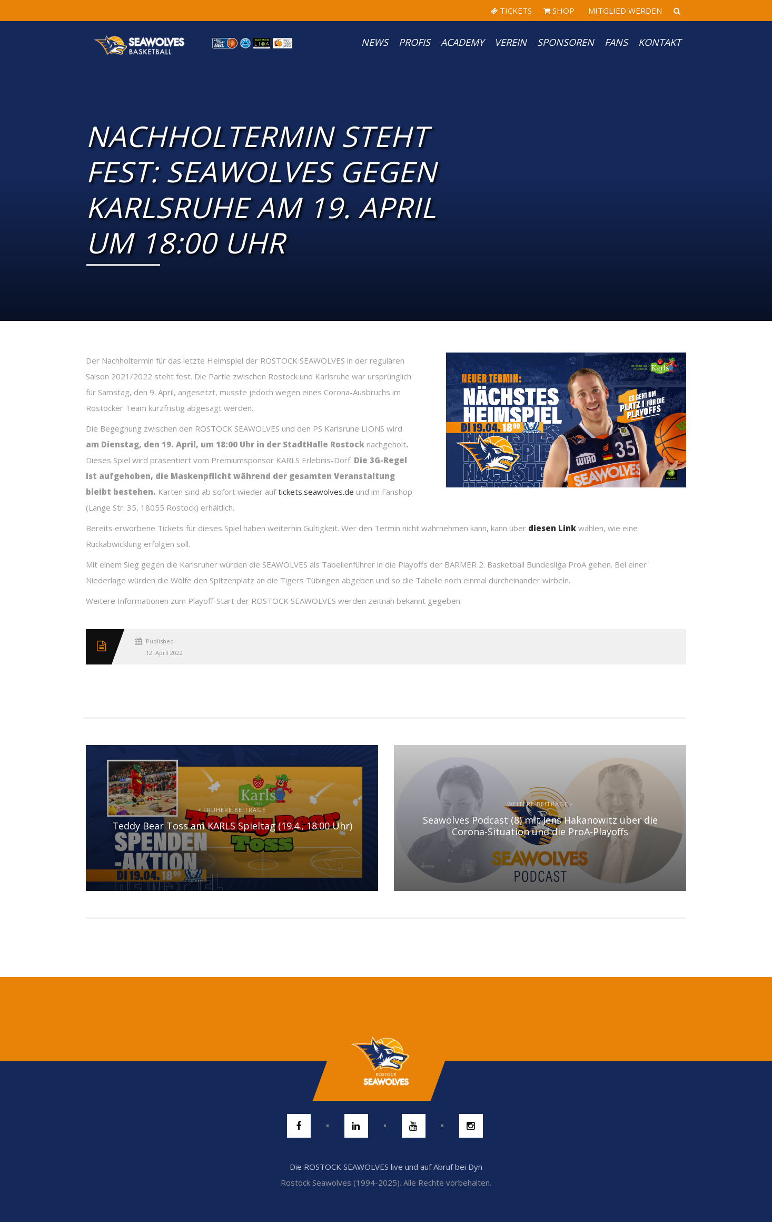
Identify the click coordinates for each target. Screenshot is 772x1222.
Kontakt (659, 42)
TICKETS (511, 10)
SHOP (559, 10)
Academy (462, 42)
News (374, 42)
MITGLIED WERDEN (624, 10)
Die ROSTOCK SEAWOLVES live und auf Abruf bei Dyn (386, 1166)
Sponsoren (565, 42)
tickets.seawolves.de (316, 491)
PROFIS (414, 42)
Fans (616, 42)
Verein (510, 42)
